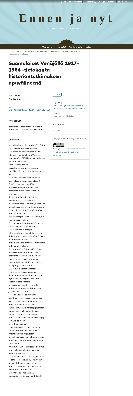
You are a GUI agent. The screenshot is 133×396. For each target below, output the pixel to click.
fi (122, 1)
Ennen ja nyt (66, 18)
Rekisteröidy (90, 1)
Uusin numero (49, 47)
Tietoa (88, 47)
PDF (58, 94)
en (119, 1)
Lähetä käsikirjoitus (71, 1)
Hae (128, 1)
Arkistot (62, 47)
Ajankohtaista (75, 47)
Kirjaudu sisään (107, 1)
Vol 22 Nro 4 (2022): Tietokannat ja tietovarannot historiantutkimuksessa (52, 51)
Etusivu (11, 51)
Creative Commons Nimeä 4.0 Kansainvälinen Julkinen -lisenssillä (69, 152)
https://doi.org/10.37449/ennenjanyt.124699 (30, 109)
